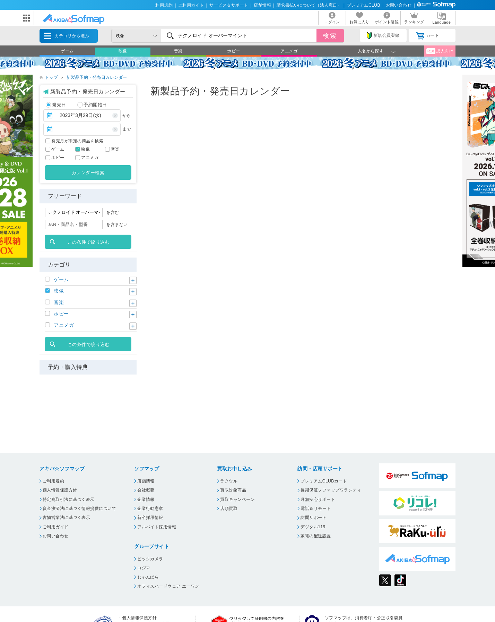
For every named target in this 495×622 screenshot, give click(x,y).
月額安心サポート (318, 499)
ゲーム (67, 51)
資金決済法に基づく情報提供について (79, 508)
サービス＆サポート (228, 5)
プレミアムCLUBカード (324, 481)
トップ (51, 77)
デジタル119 (313, 526)
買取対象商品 (233, 490)
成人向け (439, 51)
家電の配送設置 (316, 535)
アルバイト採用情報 (156, 526)
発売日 (56, 105)
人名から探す (371, 51)
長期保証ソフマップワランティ (331, 490)
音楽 (178, 51)
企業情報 (146, 499)
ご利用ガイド (191, 5)
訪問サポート (314, 517)
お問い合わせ (399, 5)
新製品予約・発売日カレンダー (97, 77)
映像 (123, 51)
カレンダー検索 (88, 172)
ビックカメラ (150, 558)
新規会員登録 (383, 35)
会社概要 (146, 490)
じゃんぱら (148, 577)
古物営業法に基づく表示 (66, 517)
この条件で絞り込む (89, 242)
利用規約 (164, 5)
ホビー (233, 51)
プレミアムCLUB (363, 5)
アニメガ (289, 51)
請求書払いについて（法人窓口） (309, 5)
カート (427, 36)
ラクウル (228, 481)
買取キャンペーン (237, 499)
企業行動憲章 (150, 508)
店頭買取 (228, 508)
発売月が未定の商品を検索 (77, 140)
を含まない (117, 224)
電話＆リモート (316, 508)
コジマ (143, 567)
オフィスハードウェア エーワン (168, 586)
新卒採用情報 (150, 517)
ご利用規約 (53, 481)
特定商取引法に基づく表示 (69, 499)
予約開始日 (92, 105)
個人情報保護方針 (60, 490)
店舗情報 (262, 5)
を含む (112, 212)
